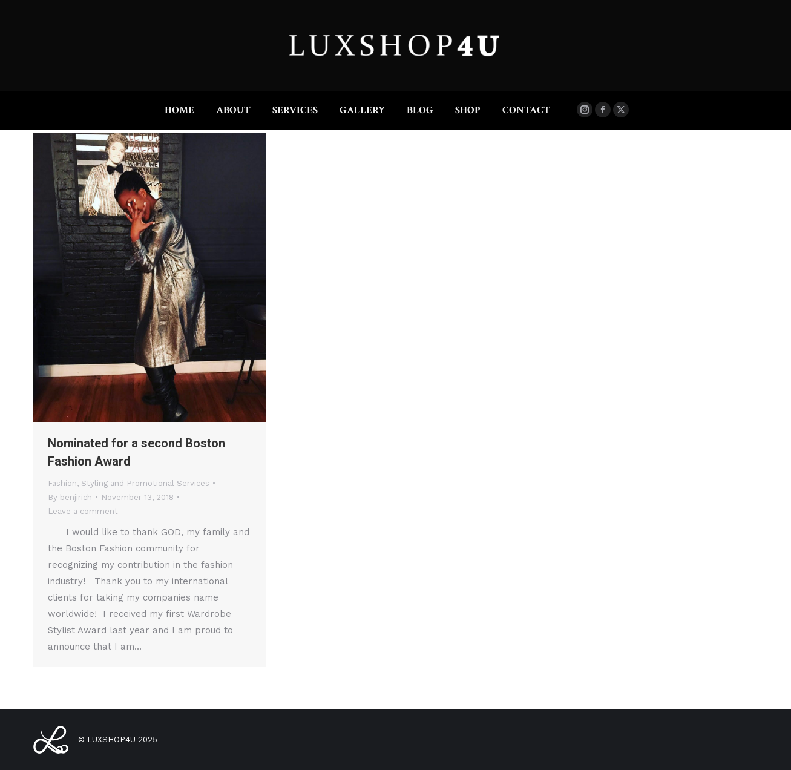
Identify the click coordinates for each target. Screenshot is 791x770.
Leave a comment (83, 511)
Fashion (62, 483)
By (70, 497)
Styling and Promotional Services (145, 483)
